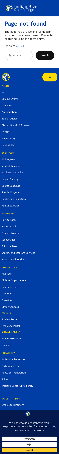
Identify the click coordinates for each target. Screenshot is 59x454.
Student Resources (12, 166)
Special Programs (11, 192)
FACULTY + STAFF (11, 398)
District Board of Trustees (16, 125)
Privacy (5, 131)
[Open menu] (55, 8)
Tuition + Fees (9, 246)
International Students (14, 259)
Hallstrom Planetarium (14, 372)
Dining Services (10, 307)
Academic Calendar (12, 172)
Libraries (6, 293)
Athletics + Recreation (14, 359)
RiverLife (7, 273)
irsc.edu (20, 46)
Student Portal (10, 319)
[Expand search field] (49, 77)
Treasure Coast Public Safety (17, 385)
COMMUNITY (8, 353)
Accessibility (8, 138)
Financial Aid (9, 226)
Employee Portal (11, 326)
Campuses (7, 105)
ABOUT (5, 86)
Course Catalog (10, 179)
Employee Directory (13, 404)
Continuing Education (14, 199)
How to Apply (9, 220)
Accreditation (9, 112)
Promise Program (11, 233)
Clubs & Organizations (14, 280)
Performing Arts (10, 366)
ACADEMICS (8, 153)
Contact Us (8, 145)
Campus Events (10, 98)
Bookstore (7, 300)
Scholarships (8, 239)
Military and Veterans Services (18, 252)
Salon (5, 379)
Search (45, 55)
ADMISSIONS (8, 213)
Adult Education (11, 205)
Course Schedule (11, 185)
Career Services (10, 287)
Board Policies (9, 118)
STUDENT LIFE (9, 267)
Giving (5, 345)
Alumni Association (12, 338)
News (4, 92)
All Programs (8, 159)
